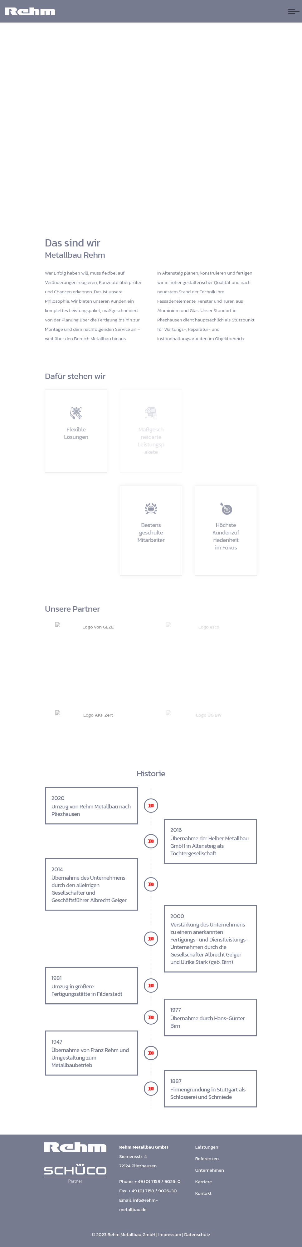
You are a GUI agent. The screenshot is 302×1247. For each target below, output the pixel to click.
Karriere (203, 1181)
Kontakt (203, 1193)
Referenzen (207, 1158)
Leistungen (206, 1146)
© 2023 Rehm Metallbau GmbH (123, 1234)
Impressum (169, 1234)
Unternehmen (209, 1170)
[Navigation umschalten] (293, 11)
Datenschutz (197, 1234)
